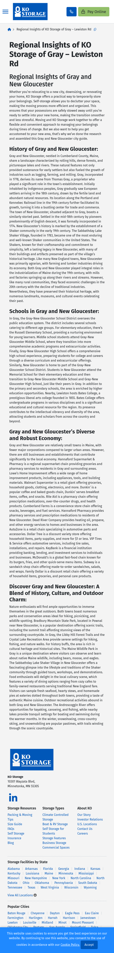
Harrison (69, 918)
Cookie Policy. (70, 945)
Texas (31, 887)
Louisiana (32, 873)
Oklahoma (42, 883)
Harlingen (36, 918)
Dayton (55, 913)
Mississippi (86, 873)
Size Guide (15, 824)
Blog (11, 843)
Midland (47, 922)
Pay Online (93, 11)
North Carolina (81, 878)
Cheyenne (38, 913)
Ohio (26, 883)
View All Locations (22, 895)
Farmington (15, 918)
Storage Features (54, 838)
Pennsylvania (63, 883)
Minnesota (66, 873)
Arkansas (31, 869)
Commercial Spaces (56, 847)
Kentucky (14, 873)
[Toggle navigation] (5, 11)
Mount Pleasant (83, 922)
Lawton (13, 922)
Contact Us (84, 829)
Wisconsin (71, 887)
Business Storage (54, 843)
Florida (48, 869)
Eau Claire (92, 913)
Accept (89, 945)
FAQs (11, 829)
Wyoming (90, 887)
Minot (62, 922)
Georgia (63, 869)
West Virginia (50, 887)
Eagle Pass (72, 913)
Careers (82, 833)
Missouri (13, 878)
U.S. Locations (87, 824)
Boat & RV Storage (55, 824)
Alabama (14, 869)
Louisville (29, 922)
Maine (49, 873)
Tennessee (15, 887)
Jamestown (88, 918)
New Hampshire (36, 878)
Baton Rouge (16, 913)
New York (58, 878)
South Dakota (87, 883)
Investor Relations (90, 819)
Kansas (95, 869)
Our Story (84, 815)
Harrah (52, 918)
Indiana (79, 869)
